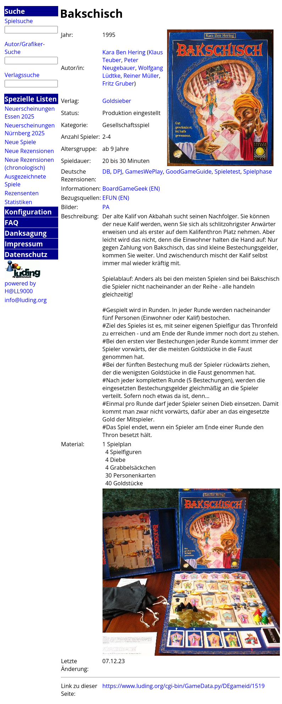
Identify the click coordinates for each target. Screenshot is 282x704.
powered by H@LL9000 (20, 287)
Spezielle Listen (31, 99)
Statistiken (18, 202)
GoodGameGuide (188, 171)
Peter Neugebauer (120, 64)
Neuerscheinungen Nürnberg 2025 (30, 129)
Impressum (24, 244)
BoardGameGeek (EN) (131, 188)
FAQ (11, 222)
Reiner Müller (141, 76)
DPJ (117, 171)
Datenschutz (26, 254)
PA (106, 207)
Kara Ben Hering (124, 52)
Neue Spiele (20, 142)
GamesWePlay (144, 171)
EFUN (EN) (116, 198)
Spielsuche (19, 21)
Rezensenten (22, 193)
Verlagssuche (22, 75)
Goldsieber (117, 101)
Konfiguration (28, 212)
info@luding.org (25, 300)
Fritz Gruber (118, 83)
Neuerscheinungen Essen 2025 (30, 112)
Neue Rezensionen (29, 151)
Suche (15, 11)
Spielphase (257, 171)
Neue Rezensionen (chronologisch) (29, 163)
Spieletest (227, 171)
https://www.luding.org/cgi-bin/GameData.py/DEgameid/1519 (184, 686)
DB (106, 171)
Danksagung (25, 233)
